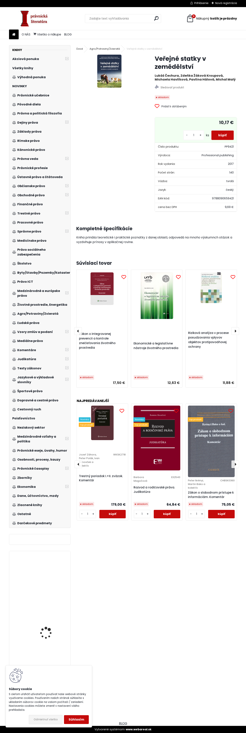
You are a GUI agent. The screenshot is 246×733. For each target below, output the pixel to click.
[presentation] (78, 331)
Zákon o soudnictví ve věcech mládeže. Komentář (49, 595)
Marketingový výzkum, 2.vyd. (49, 625)
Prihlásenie (201, 3)
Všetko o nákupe (47, 34)
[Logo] (35, 18)
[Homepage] (14, 34)
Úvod (79, 49)
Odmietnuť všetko (46, 719)
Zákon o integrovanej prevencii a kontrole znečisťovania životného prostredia (97, 341)
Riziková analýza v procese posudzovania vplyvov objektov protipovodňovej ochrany (208, 340)
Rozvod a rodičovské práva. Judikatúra (154, 489)
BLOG (68, 34)
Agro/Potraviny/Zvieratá (105, 49)
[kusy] (192, 135)
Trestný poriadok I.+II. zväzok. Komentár (101, 478)
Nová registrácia (226, 3)
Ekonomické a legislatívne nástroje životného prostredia (156, 345)
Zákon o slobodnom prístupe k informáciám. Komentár (211, 495)
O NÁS (26, 34)
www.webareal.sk (138, 729)
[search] (156, 18)
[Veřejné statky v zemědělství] (109, 71)
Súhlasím (76, 719)
